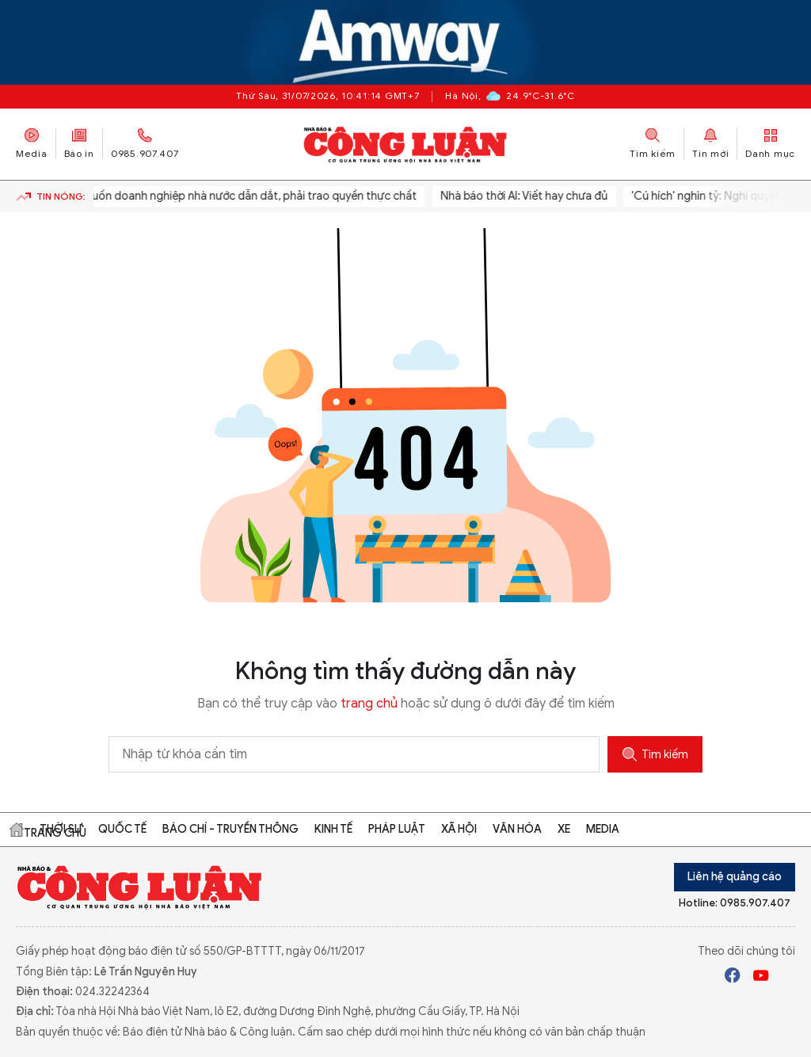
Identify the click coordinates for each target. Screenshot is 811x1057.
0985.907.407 (145, 143)
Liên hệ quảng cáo (734, 876)
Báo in (79, 143)
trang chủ (369, 704)
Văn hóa (517, 829)
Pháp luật (396, 829)
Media (32, 143)
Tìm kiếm (655, 754)
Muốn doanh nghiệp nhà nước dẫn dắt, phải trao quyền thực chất (253, 196)
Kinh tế (333, 829)
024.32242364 (112, 991)
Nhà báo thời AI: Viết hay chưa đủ (527, 196)
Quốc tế (122, 829)
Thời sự (61, 829)
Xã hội (459, 829)
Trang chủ (17, 829)
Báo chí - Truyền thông (230, 829)
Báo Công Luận (406, 144)
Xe (564, 829)
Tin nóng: (51, 196)
